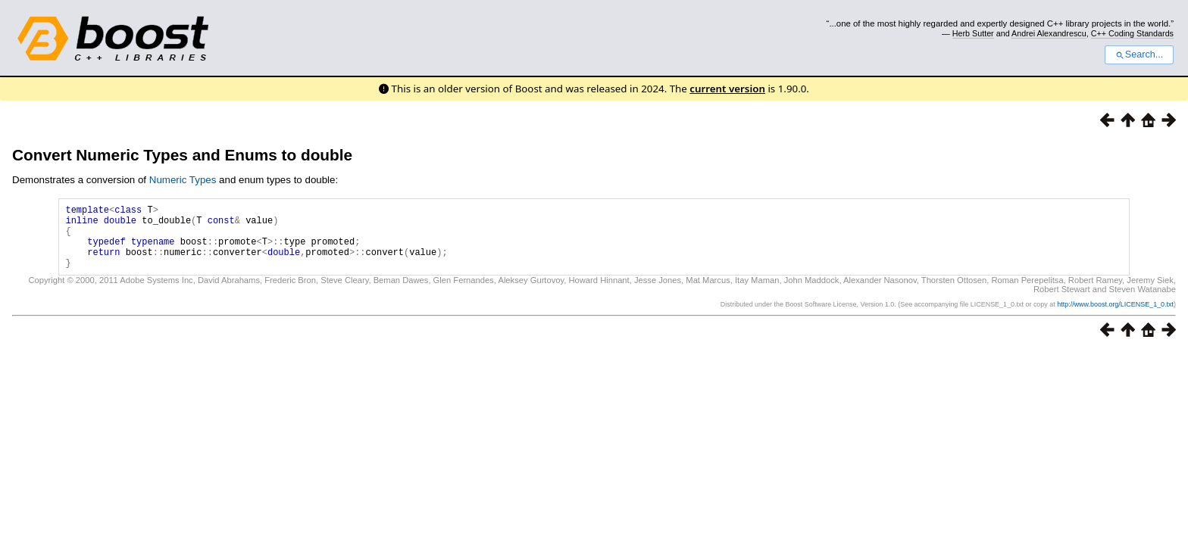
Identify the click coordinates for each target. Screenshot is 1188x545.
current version (727, 88)
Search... (1139, 54)
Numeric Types (183, 179)
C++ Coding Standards (1132, 33)
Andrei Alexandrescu (1048, 33)
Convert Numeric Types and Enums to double (182, 155)
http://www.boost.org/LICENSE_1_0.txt (1115, 318)
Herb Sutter (973, 33)
